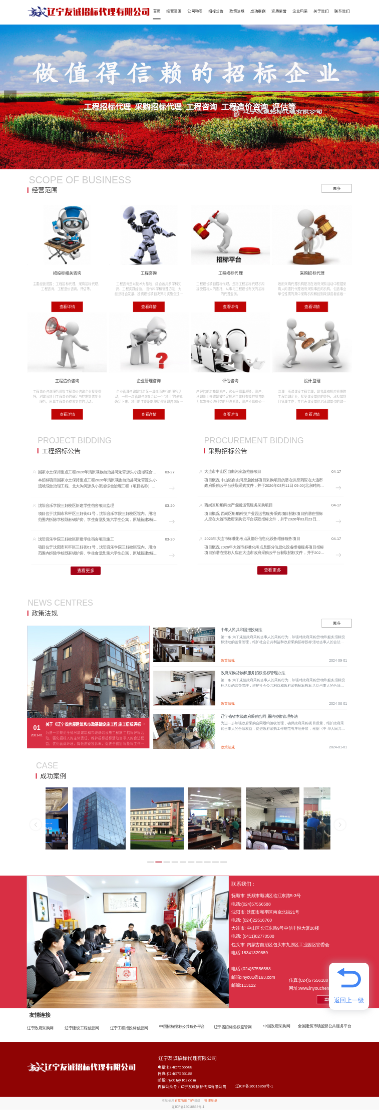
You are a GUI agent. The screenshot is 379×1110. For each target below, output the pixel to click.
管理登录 (210, 1100)
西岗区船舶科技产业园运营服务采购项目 (238, 505)
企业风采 (299, 11)
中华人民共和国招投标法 (241, 630)
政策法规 (236, 11)
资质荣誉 (278, 11)
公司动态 (194, 11)
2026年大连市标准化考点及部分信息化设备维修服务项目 (252, 538)
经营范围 (173, 11)
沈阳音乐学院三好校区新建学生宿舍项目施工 (76, 539)
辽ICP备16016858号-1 (254, 1086)
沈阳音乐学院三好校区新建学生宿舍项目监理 (76, 505)
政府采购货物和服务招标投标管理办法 (253, 673)
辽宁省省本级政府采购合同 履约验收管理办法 (259, 716)
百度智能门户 (184, 1100)
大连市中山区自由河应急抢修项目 (232, 471)
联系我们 (341, 11)
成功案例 (257, 11)
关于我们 (320, 11)
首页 (157, 11)
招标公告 (215, 11)
